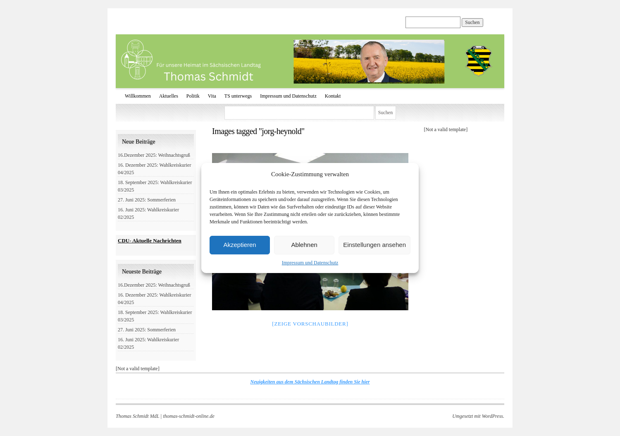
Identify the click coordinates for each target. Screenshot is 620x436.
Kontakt (333, 96)
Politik (193, 96)
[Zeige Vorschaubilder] (310, 324)
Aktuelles (168, 96)
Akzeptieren (239, 244)
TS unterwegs (238, 96)
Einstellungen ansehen (374, 244)
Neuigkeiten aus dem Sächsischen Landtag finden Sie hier (310, 382)
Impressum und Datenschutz (310, 263)
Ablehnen (304, 244)
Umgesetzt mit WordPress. (478, 416)
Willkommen (138, 96)
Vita (212, 96)
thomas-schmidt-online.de (188, 416)
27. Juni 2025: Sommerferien (147, 200)
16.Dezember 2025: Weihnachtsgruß (154, 155)
